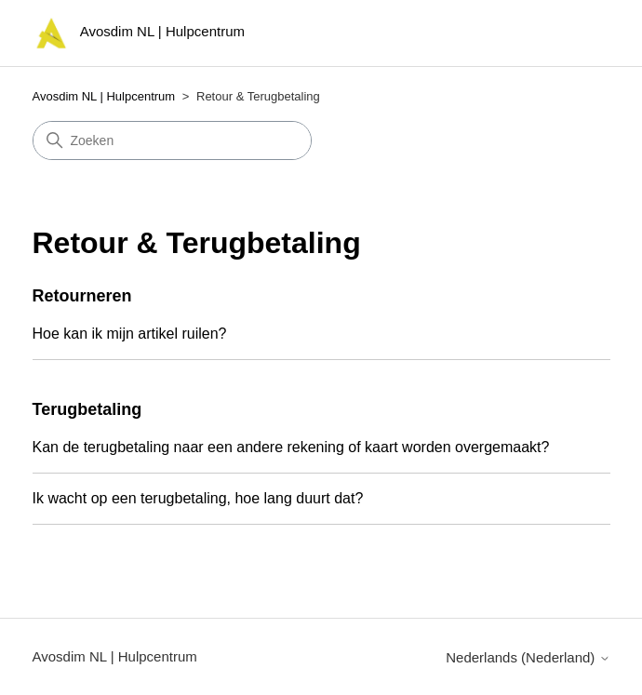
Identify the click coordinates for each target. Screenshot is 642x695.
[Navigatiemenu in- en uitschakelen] (576, 37)
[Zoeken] (172, 140)
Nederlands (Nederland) (527, 657)
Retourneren (82, 296)
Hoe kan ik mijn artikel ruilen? (130, 333)
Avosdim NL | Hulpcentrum (104, 96)
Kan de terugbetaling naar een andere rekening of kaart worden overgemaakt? (291, 447)
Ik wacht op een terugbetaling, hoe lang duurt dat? (198, 498)
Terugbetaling (87, 409)
